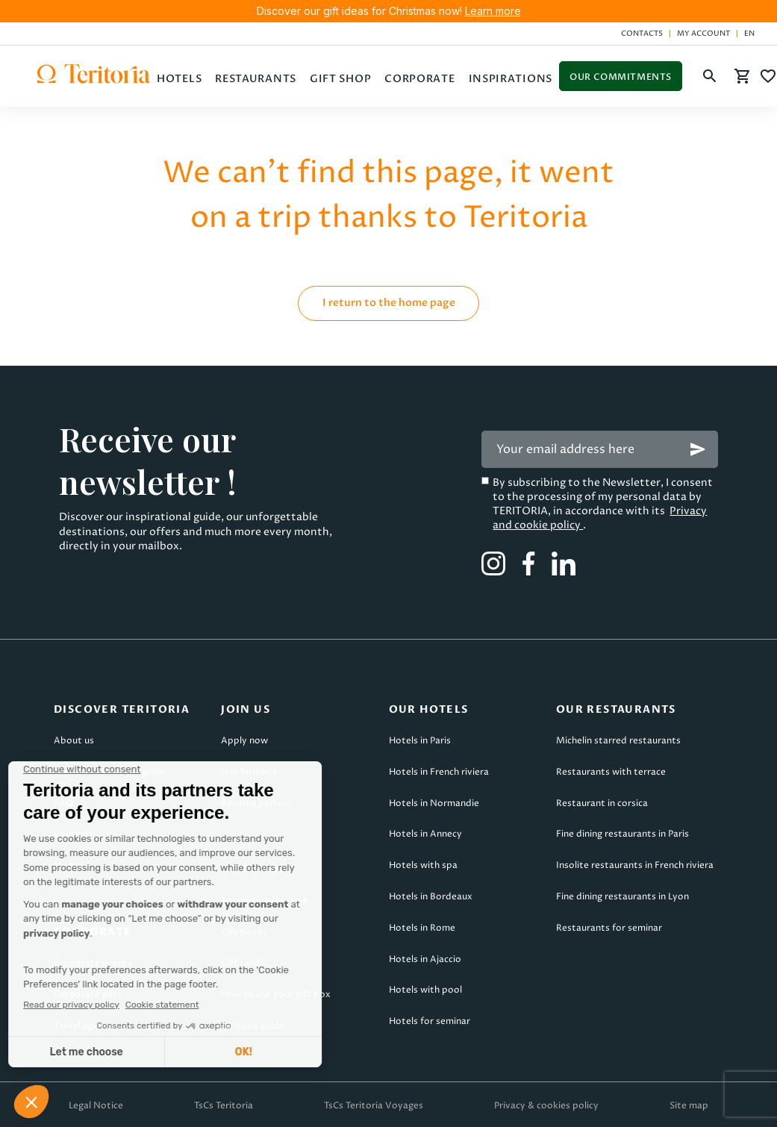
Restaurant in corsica (602, 803)
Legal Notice (96, 1105)
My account (703, 33)
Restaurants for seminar (609, 928)
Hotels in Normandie (434, 803)
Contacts (642, 33)
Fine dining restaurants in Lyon (622, 896)
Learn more (493, 10)
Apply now (244, 740)
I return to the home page (388, 303)
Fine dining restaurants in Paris (622, 834)
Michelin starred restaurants (618, 740)
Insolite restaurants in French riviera (635, 865)
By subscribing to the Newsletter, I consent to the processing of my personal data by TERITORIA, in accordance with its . (603, 504)
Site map (689, 1105)
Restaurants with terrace (611, 772)
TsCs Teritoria (223, 1105)
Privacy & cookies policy (546, 1105)
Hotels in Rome (422, 928)
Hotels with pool (425, 990)
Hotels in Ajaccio (425, 959)
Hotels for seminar (429, 1021)
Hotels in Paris (420, 740)
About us (74, 740)
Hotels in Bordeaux (430, 896)
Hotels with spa (423, 865)
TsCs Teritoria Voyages (373, 1105)
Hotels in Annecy (425, 834)
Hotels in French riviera (439, 772)
